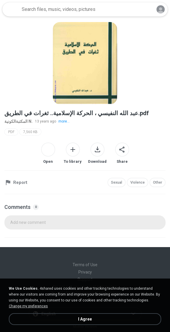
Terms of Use (85, 264)
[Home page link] (11, 9)
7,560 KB (30, 132)
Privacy (85, 272)
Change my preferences (28, 306)
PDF (11, 132)
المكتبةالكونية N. (18, 121)
